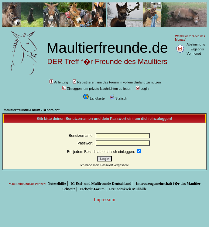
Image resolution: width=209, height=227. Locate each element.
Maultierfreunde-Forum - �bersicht (32, 110)
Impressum (104, 199)
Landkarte (94, 98)
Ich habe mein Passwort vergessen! (104, 165)
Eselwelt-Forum (92, 189)
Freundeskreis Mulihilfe (127, 189)
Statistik (118, 98)
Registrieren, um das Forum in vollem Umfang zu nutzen (117, 82)
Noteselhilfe (57, 183)
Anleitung (59, 82)
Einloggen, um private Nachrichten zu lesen (96, 88)
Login (142, 88)
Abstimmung (196, 44)
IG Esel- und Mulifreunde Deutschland (100, 183)
